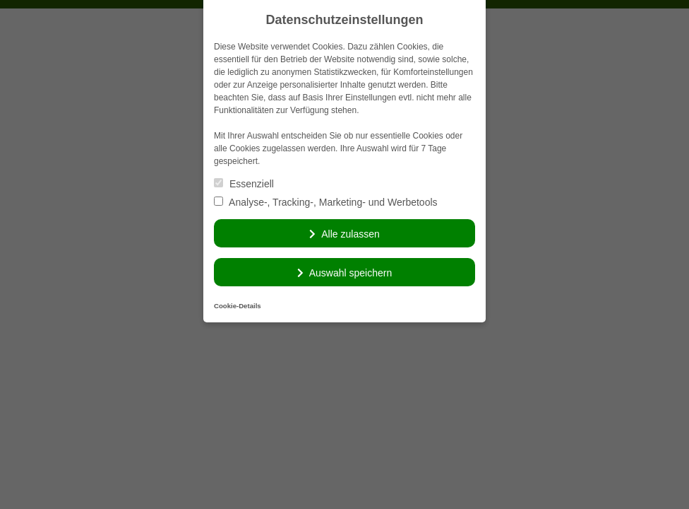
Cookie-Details (237, 306)
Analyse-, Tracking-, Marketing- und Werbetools (326, 202)
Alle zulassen (350, 234)
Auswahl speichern (351, 273)
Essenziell (244, 183)
